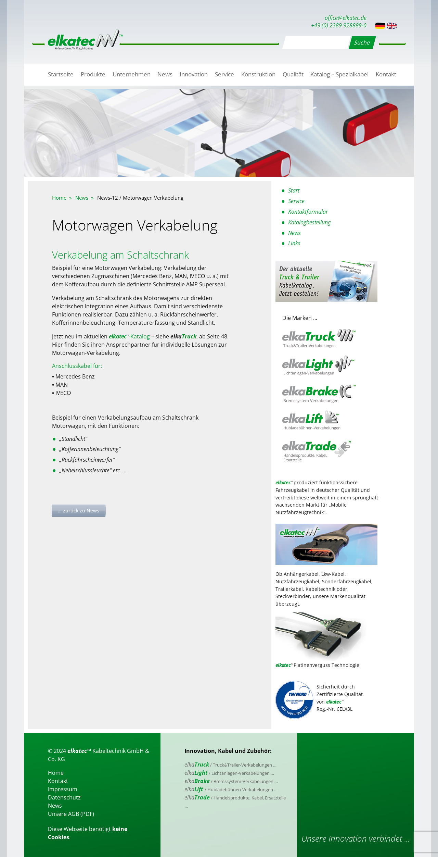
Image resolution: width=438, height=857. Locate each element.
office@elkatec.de (345, 18)
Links (294, 243)
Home (59, 197)
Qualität (293, 74)
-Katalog (129, 336)
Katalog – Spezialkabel (339, 74)
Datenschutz (64, 797)
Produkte (93, 74)
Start (293, 190)
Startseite (61, 74)
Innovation (194, 74)
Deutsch (380, 26)
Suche (362, 42)
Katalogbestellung (309, 222)
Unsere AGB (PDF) (71, 814)
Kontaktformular (308, 211)
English (392, 26)
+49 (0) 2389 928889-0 (338, 25)
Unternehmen (132, 74)
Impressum (62, 789)
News (164, 74)
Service (224, 74)
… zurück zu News (78, 510)
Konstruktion (258, 74)
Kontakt (386, 74)
